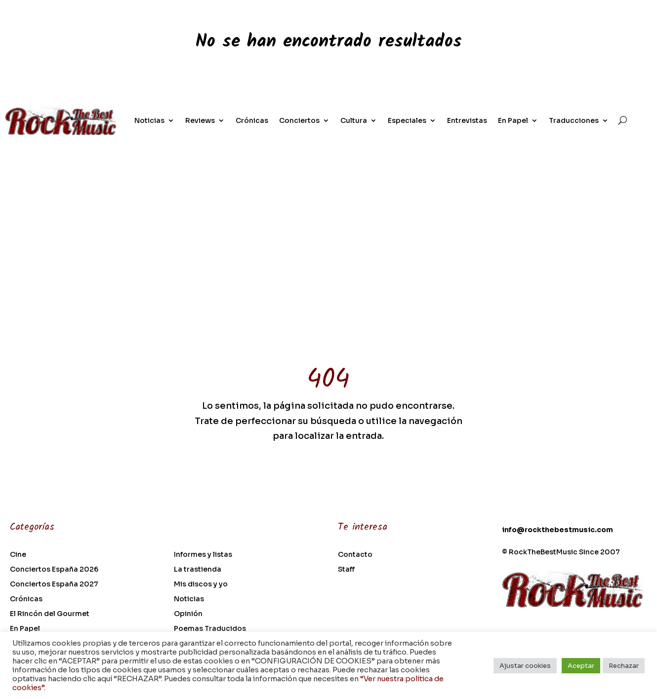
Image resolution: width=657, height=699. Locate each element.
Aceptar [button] (581, 665)
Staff (346, 570)
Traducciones (574, 120)
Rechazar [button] (624, 665)
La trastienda (197, 570)
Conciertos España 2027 (54, 584)
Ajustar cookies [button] (525, 665)
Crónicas (252, 120)
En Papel (513, 120)
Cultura (353, 120)
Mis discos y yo (201, 584)
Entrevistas (467, 120)
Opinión (188, 614)
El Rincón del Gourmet (49, 614)
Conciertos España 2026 (54, 570)
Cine (18, 555)
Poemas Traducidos (210, 629)
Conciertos (299, 120)
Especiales (407, 120)
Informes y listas (203, 555)
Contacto (355, 555)
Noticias (149, 120)
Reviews (200, 120)
